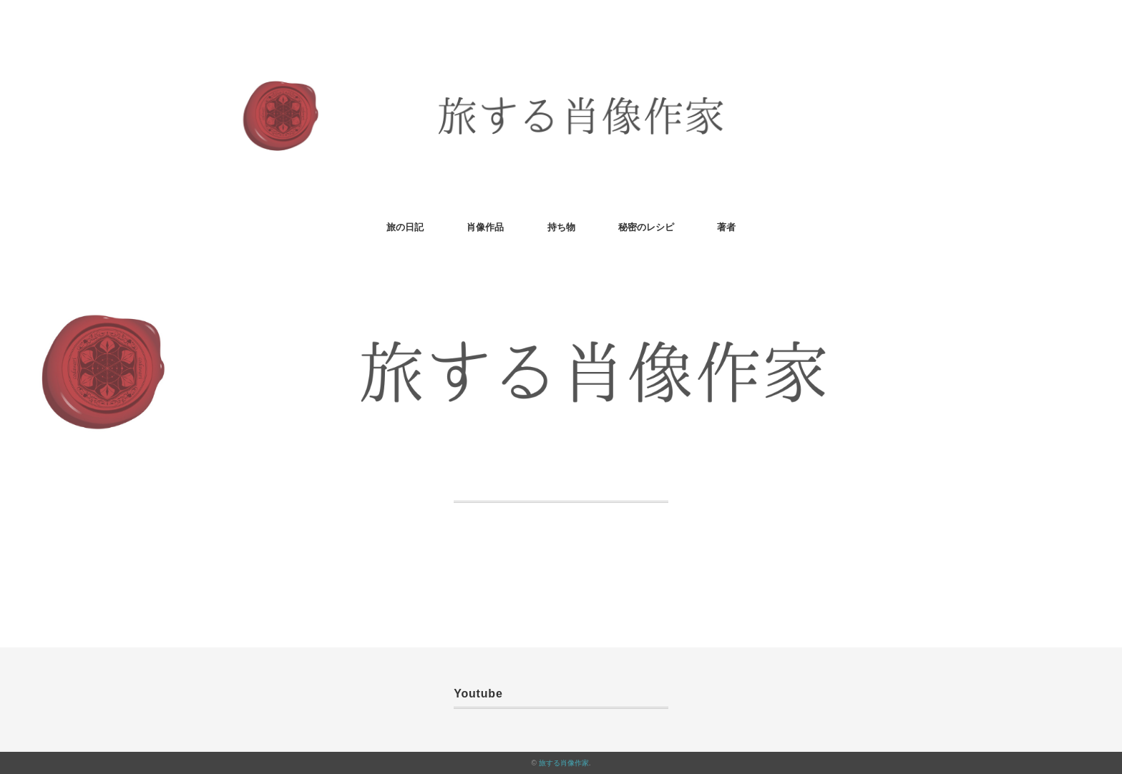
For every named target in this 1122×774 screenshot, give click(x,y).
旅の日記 (405, 227)
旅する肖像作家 (564, 763)
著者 (726, 227)
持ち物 (561, 227)
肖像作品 (485, 227)
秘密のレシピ (646, 227)
